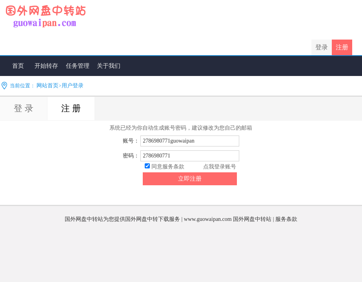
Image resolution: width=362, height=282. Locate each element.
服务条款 (286, 219)
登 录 (23, 108)
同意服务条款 (167, 167)
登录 (321, 47)
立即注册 (190, 178)
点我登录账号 (219, 167)
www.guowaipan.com (208, 219)
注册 (342, 47)
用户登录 (73, 86)
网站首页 (47, 86)
